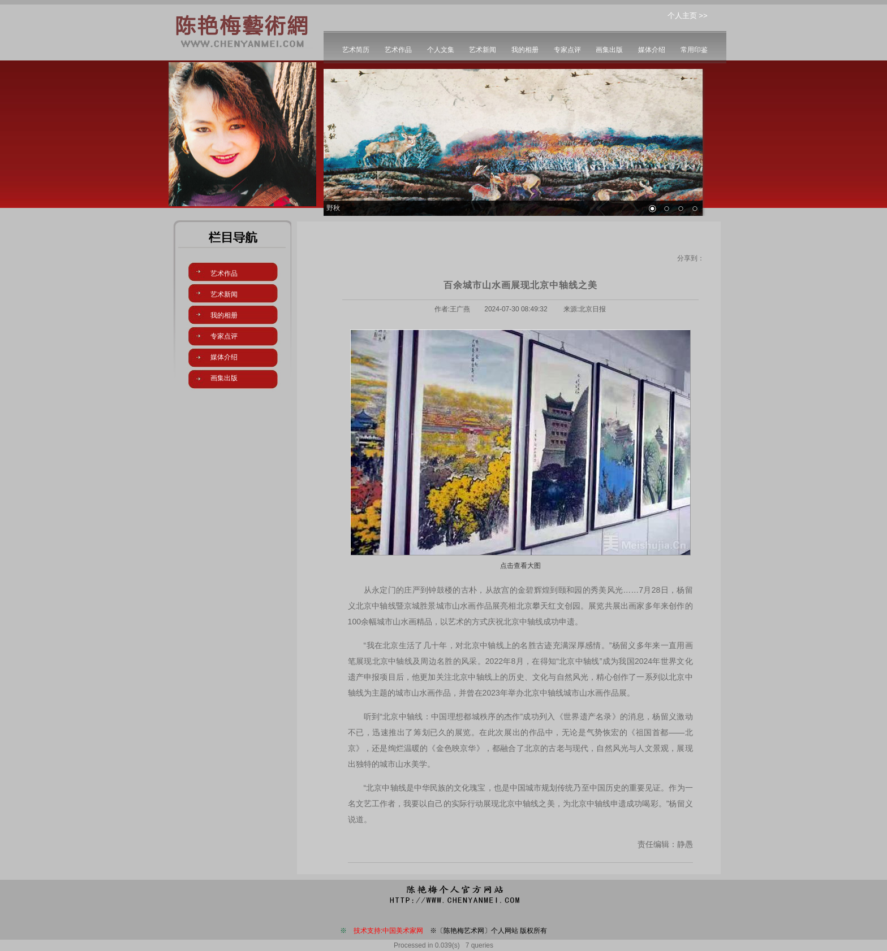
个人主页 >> (688, 15)
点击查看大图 (520, 566)
